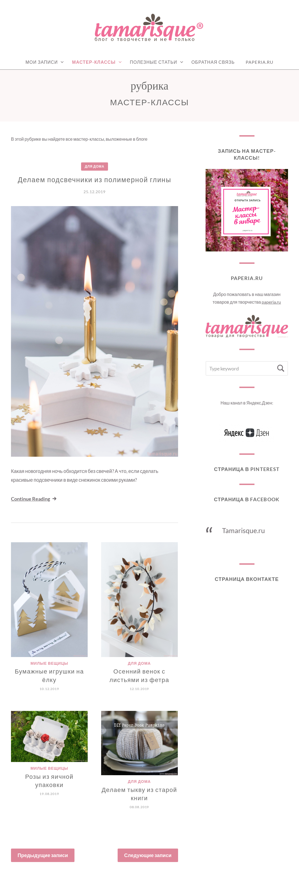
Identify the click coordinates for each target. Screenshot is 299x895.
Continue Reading (34, 499)
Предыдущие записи (43, 855)
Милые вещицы (49, 663)
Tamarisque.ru (243, 530)
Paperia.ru (259, 62)
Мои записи (42, 62)
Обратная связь (213, 62)
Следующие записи (147, 855)
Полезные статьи (153, 62)
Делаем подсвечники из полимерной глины (94, 179)
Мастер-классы (93, 62)
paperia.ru (271, 301)
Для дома (94, 166)
